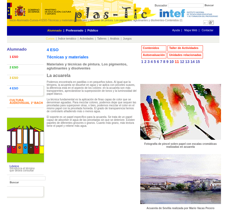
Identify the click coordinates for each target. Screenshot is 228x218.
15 (198, 61)
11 (177, 61)
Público (92, 30)
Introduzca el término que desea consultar (22, 169)
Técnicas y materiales (61, 20)
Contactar (207, 30)
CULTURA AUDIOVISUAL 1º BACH (26, 101)
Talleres (101, 38)
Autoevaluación (154, 55)
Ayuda (176, 30)
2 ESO (14, 67)
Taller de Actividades (183, 48)
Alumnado (23, 20)
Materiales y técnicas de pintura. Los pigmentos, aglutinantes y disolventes (119, 20)
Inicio (13, 20)
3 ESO (14, 77)
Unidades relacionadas (185, 55)
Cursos (34, 20)
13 (187, 61)
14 (193, 61)
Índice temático (67, 38)
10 (172, 61)
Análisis (114, 38)
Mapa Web (190, 30)
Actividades (86, 38)
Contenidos (151, 48)
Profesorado (74, 30)
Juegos (127, 38)
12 (182, 61)
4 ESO (43, 20)
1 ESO (14, 56)
